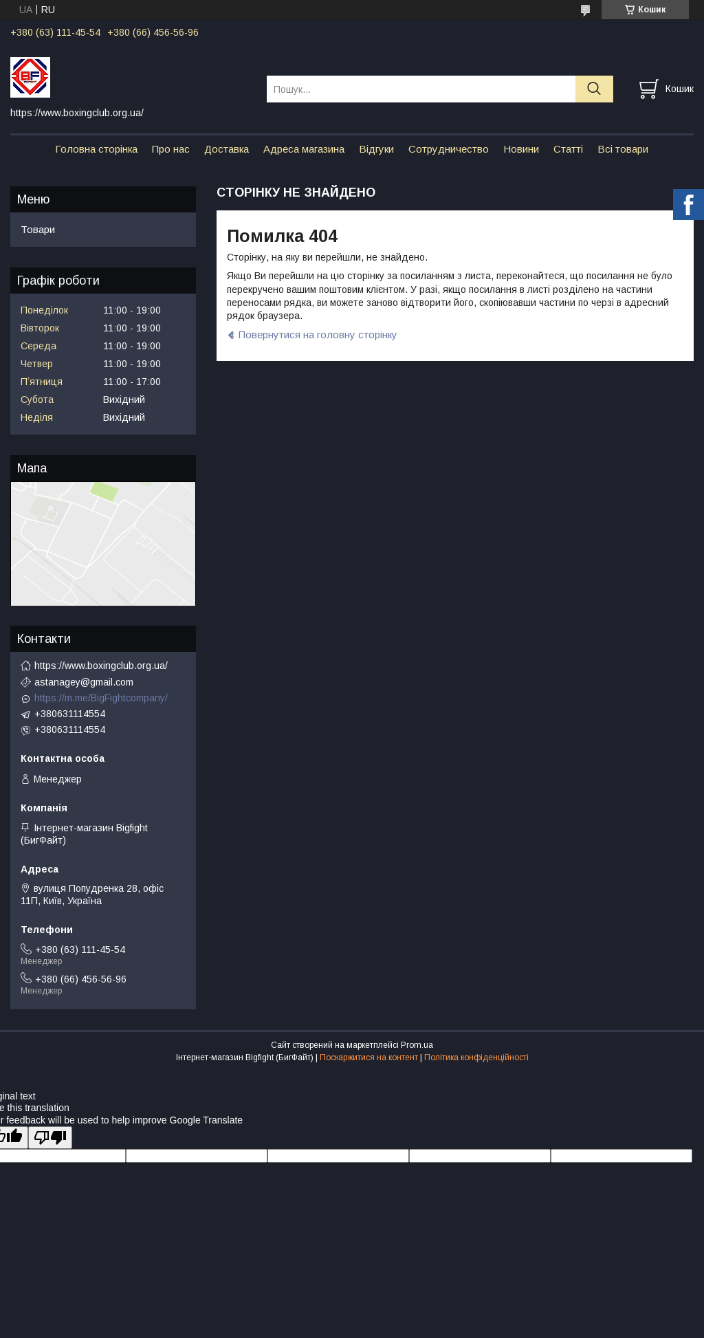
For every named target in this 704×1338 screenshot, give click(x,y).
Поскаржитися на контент (369, 1057)
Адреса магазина (303, 149)
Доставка (226, 149)
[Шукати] (594, 89)
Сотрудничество (448, 149)
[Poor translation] (50, 1137)
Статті (568, 149)
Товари (38, 229)
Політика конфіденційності (476, 1057)
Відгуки (376, 149)
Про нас (171, 149)
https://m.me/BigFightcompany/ (101, 697)
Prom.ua (417, 1045)
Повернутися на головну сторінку (318, 334)
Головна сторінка (96, 149)
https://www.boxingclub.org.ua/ (101, 665)
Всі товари (622, 149)
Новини (521, 149)
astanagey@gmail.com (83, 682)
